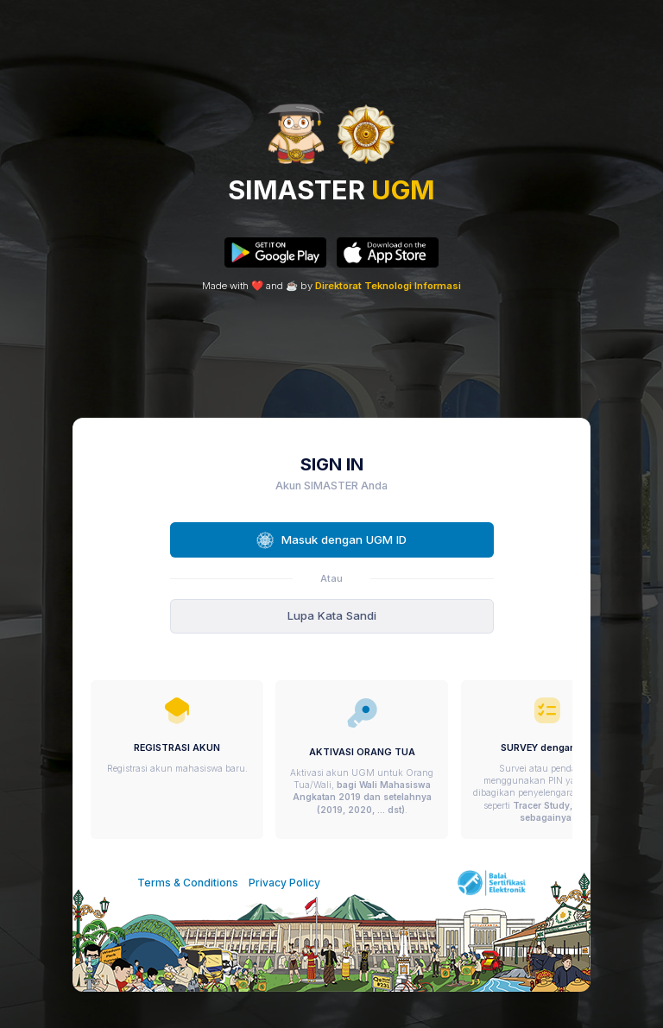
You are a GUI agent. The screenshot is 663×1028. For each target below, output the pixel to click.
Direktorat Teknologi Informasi (388, 286)
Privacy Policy (284, 882)
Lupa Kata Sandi (331, 615)
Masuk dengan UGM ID (331, 540)
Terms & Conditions (187, 882)
